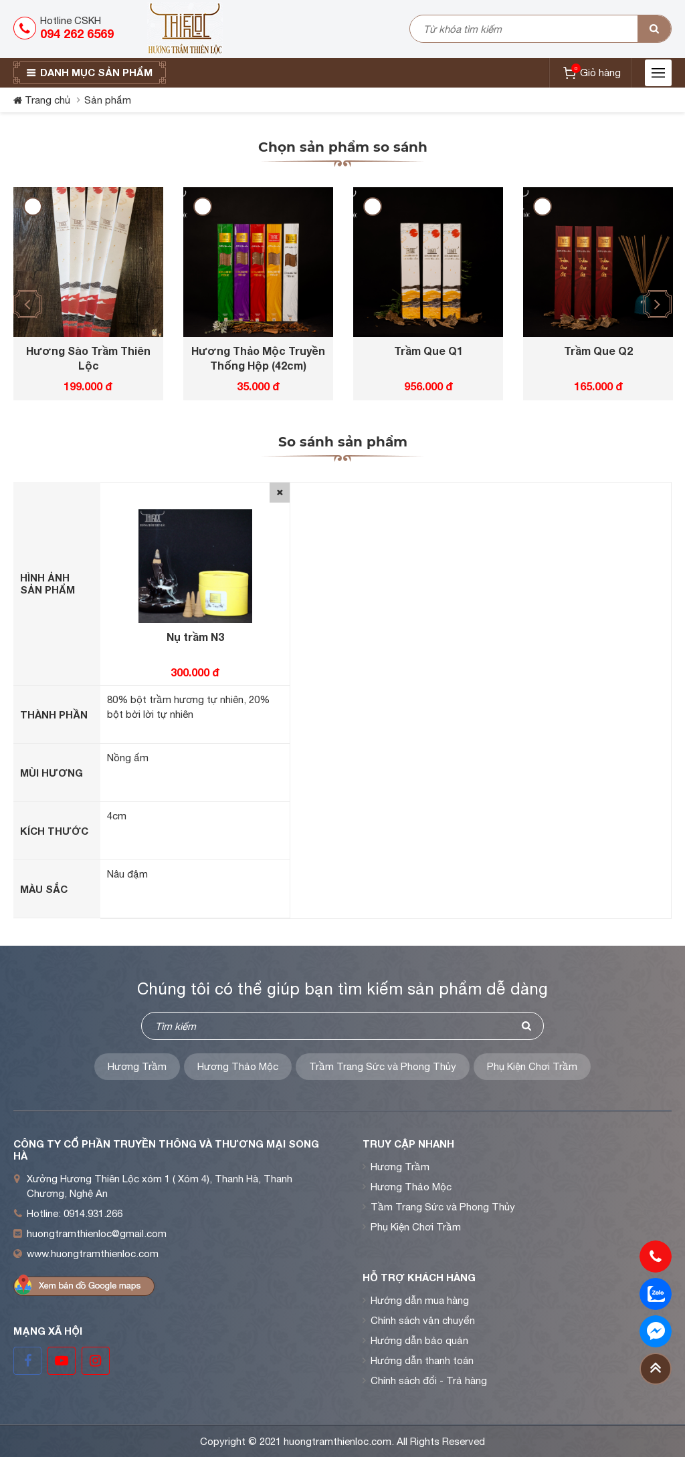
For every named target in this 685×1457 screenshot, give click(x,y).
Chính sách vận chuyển (423, 1320)
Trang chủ (47, 100)
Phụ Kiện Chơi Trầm (532, 1066)
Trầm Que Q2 (598, 350)
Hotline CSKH (77, 28)
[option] (88, 293)
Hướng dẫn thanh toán (422, 1360)
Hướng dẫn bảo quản (419, 1340)
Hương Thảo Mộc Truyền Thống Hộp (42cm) (258, 358)
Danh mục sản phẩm (96, 72)
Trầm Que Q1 (428, 350)
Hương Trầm (137, 1066)
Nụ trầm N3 (195, 636)
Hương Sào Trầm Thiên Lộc (88, 358)
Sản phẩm (107, 100)
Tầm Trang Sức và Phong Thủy (443, 1206)
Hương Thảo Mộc (237, 1066)
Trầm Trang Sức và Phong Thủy (382, 1066)
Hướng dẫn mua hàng (420, 1300)
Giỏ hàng (596, 70)
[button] (27, 304)
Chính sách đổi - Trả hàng (429, 1380)
